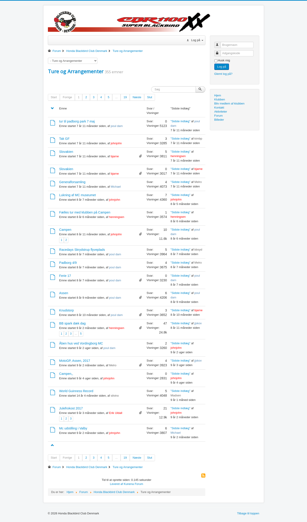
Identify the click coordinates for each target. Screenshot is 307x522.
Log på (221, 66)
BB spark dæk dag (72, 323)
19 (125, 97)
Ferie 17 (65, 276)
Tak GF (64, 138)
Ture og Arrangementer (75, 71)
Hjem (217, 95)
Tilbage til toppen (248, 513)
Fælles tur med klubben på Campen (84, 212)
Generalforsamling (72, 182)
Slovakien (66, 151)
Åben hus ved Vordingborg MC (81, 343)
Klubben (219, 99)
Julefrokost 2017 (71, 408)
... (116, 97)
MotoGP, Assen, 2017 (74, 360)
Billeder (219, 119)
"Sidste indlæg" (180, 121)
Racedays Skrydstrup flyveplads (82, 249)
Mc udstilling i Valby (73, 428)
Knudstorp (66, 310)
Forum (218, 115)
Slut (149, 97)
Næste (137, 97)
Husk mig (224, 60)
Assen (63, 293)
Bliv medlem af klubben (229, 103)
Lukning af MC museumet (77, 195)
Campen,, (66, 373)
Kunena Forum (133, 484)
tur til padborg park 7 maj (77, 121)
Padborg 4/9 (68, 262)
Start (54, 97)
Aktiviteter (220, 111)
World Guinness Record (76, 391)
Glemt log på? (223, 74)
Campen (65, 229)
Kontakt (219, 107)
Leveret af (116, 484)
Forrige (67, 97)
